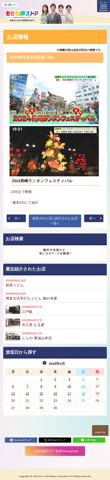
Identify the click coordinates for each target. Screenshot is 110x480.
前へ (92, 218)
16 (55, 393)
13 (13, 393)
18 (83, 393)
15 (41, 393)
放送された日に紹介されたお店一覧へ (55, 220)
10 (69, 386)
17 (69, 393)
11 (83, 386)
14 (27, 393)
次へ (17, 218)
